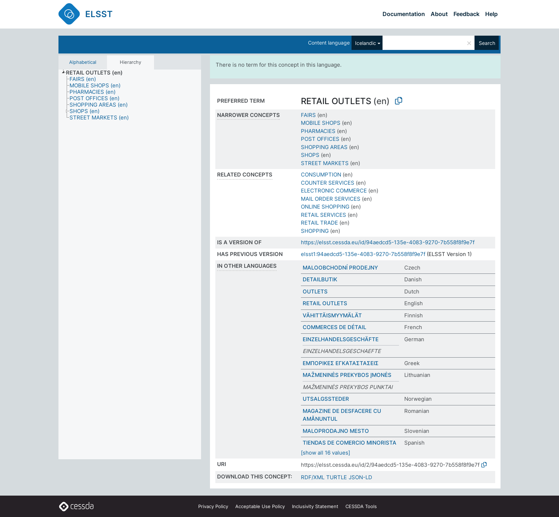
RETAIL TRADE (319, 222)
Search (487, 43)
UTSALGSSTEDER (326, 398)
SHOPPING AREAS (324, 147)
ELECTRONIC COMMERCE (334, 190)
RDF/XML (312, 477)
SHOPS (310, 155)
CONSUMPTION (321, 174)
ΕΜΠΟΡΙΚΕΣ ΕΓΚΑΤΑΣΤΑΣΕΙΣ (341, 363)
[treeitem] (97, 73)
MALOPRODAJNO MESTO (336, 431)
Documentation (404, 13)
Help (491, 13)
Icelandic (365, 43)
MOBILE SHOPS (320, 122)
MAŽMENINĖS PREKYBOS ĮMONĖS (347, 375)
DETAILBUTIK (320, 279)
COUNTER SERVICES (327, 182)
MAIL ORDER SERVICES (330, 198)
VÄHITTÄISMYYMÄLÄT (332, 315)
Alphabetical (82, 62)
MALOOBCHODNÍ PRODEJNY (340, 267)
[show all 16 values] (325, 452)
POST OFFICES (320, 138)
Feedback (466, 13)
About (439, 13)
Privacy (213, 506)
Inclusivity (315, 506)
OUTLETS (315, 291)
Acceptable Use (260, 506)
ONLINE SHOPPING (325, 206)
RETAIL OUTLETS (325, 303)
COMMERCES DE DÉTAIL (334, 327)
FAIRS (308, 115)
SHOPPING (315, 230)
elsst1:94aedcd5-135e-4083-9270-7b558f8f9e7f (363, 254)
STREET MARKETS (325, 163)
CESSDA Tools (361, 506)
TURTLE (336, 477)
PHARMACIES (318, 131)
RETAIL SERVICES (323, 214)
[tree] (129, 265)
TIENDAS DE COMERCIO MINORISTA (349, 442)
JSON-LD (360, 477)
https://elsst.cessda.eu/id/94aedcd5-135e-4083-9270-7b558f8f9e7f (388, 242)
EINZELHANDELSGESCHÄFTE (341, 339)
